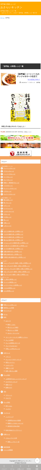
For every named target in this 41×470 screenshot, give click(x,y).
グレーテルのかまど (11, 346)
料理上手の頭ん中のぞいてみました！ (14, 126)
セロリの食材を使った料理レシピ (13, 231)
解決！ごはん (11, 324)
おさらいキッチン (11, 7)
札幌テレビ (6, 434)
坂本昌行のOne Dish (14, 426)
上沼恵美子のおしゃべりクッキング (16, 379)
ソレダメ (8, 409)
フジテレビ (6, 413)
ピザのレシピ (7, 191)
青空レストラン (10, 362)
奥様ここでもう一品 (13, 442)
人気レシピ (20, 467)
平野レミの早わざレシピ (13, 349)
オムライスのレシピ (9, 194)
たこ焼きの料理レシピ (10, 279)
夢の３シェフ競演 (13, 330)
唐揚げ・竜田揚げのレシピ (11, 182)
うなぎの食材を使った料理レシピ (13, 234)
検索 (37, 467)
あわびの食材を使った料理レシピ (13, 237)
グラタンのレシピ (8, 171)
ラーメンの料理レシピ (10, 282)
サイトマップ (7, 310)
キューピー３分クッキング (13, 359)
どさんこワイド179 (11, 438)
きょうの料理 (9, 340)
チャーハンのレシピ (9, 168)
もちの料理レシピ (8, 291)
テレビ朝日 (6, 375)
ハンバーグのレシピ (9, 174)
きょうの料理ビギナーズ (13, 343)
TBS (4, 391)
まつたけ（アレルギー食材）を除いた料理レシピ (17, 269)
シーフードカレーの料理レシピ (12, 285)
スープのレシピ (8, 177)
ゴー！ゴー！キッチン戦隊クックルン (17, 337)
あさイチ (8, 321)
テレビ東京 (6, 402)
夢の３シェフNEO (13, 327)
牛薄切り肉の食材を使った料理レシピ (14, 257)
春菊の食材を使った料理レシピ (12, 254)
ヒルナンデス (9, 365)
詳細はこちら (27, 131)
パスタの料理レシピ (9, 288)
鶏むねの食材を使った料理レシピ (13, 240)
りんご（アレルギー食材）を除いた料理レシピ (17, 263)
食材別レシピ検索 (8, 308)
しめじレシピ (7, 226)
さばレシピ (6, 214)
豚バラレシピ (7, 203)
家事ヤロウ (9, 387)
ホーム (12, 467)
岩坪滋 (38, 82)
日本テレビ (6, 353)
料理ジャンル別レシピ (10, 305)
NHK (4, 317)
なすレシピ (6, 205)
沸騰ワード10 (10, 368)
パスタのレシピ (8, 185)
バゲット (8, 356)
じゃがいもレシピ (8, 211)
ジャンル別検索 (8, 450)
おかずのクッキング (11, 382)
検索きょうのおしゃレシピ (15, 423)
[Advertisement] (20, 40)
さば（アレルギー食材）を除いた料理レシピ (16, 266)
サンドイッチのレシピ (10, 188)
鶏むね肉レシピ (8, 200)
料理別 (29, 467)
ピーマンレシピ (8, 208)
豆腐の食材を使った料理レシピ (12, 251)
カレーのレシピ (8, 180)
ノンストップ (9, 417)
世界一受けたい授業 (11, 371)
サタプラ (8, 398)
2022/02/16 (24, 82)
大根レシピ (6, 223)
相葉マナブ (9, 384)
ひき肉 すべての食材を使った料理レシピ (15, 246)
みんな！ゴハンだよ (13, 333)
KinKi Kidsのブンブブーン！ (14, 430)
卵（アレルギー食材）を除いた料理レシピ (15, 274)
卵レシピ (6, 220)
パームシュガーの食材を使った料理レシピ (15, 243)
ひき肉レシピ (7, 217)
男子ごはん (9, 406)
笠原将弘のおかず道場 (14, 420)
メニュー (4, 467)
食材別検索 (6, 447)
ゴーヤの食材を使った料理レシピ (13, 248)
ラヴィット (32, 82)
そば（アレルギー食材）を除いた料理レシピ (16, 271)
